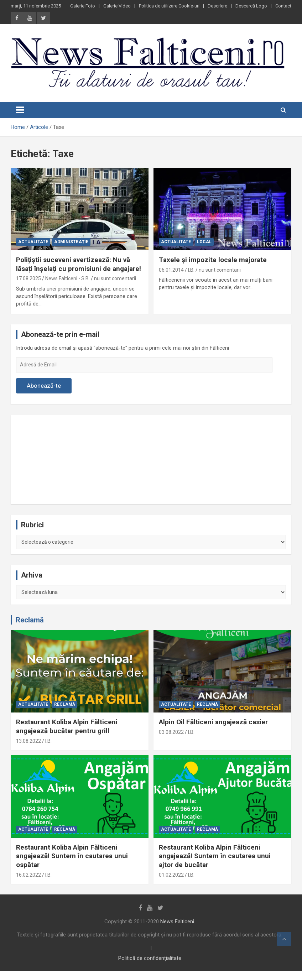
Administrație (71, 241)
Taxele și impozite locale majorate (213, 260)
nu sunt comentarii (115, 278)
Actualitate (33, 241)
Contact (283, 6)
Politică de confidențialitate (149, 958)
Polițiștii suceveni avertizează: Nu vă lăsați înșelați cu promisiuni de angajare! (78, 264)
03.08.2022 (171, 732)
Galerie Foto (82, 6)
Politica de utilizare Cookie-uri (169, 6)
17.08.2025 (28, 278)
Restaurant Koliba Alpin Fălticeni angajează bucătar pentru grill (67, 726)
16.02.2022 (28, 875)
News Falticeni (177, 921)
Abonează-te (44, 385)
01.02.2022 (171, 875)
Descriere (217, 6)
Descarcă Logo (251, 6)
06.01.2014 (171, 270)
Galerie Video (117, 6)
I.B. (191, 270)
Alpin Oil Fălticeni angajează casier (213, 722)
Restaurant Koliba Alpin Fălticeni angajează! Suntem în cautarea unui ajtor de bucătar (215, 856)
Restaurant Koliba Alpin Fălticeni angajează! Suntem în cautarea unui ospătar (72, 856)
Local (204, 241)
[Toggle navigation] (20, 110)
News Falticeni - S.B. (67, 278)
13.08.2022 (28, 741)
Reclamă (30, 620)
